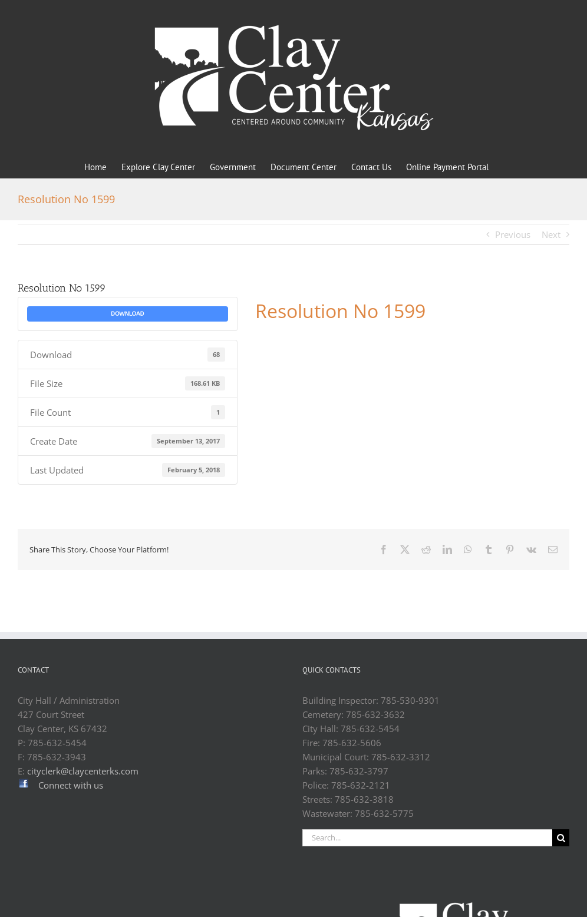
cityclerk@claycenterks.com (82, 771)
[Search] (560, 837)
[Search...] (427, 837)
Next (551, 234)
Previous (512, 234)
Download (127, 313)
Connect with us (70, 785)
